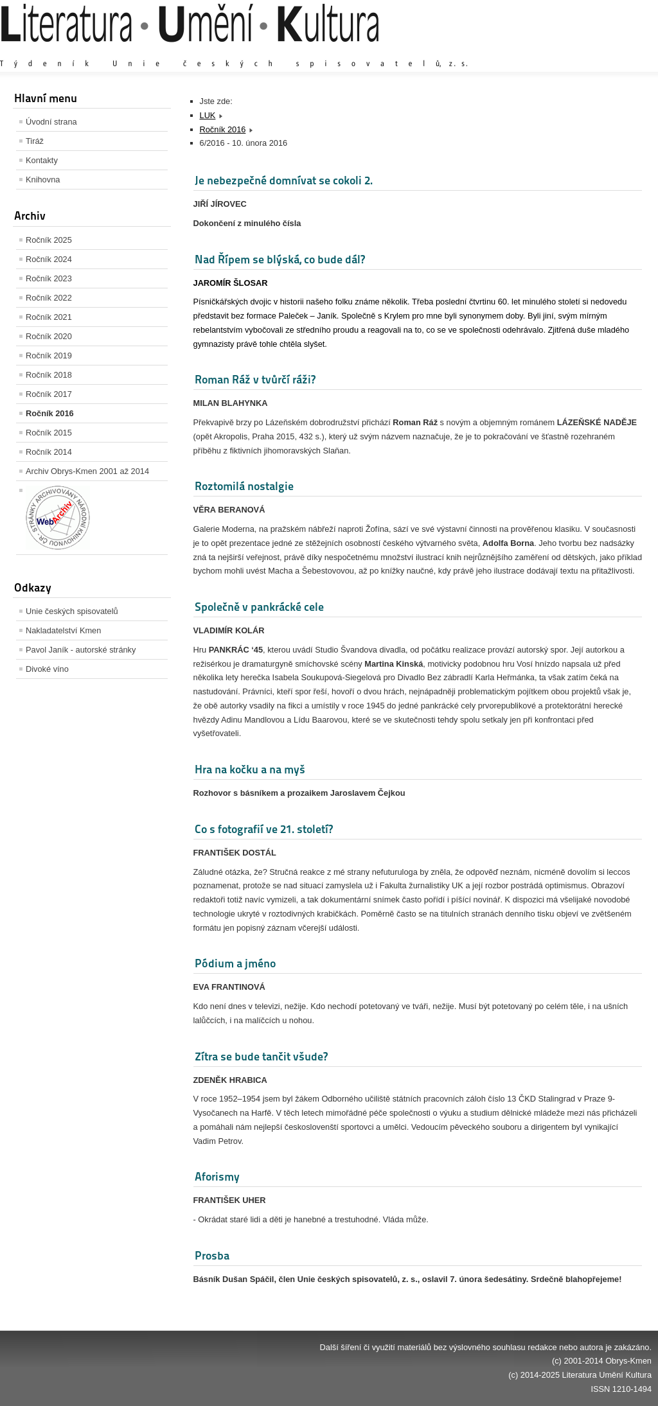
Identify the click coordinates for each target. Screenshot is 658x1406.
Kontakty (42, 160)
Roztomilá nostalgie (244, 486)
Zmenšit (613, 51)
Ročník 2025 (49, 240)
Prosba (212, 1255)
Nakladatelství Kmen (63, 630)
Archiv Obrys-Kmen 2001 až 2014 (87, 471)
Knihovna (43, 179)
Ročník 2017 (49, 394)
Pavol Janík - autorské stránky (81, 650)
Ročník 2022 (49, 298)
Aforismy (217, 1176)
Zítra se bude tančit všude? (261, 1056)
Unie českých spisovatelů (72, 611)
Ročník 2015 (49, 432)
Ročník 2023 (49, 278)
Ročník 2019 (49, 355)
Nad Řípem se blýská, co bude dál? (280, 259)
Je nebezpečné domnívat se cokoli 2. (284, 180)
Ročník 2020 (49, 336)
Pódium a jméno (235, 963)
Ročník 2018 (49, 375)
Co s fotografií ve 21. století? (264, 829)
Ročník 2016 (50, 413)
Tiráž (35, 141)
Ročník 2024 (49, 259)
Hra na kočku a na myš (250, 769)
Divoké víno (47, 669)
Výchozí (575, 51)
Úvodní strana (51, 122)
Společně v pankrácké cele (259, 606)
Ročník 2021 (49, 317)
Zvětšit (539, 51)
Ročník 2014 (49, 452)
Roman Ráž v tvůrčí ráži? (255, 379)
